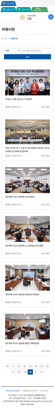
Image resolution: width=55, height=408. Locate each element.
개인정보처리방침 (12, 391)
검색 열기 (51, 17)
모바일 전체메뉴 (4, 17)
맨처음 (7, 366)
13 (30, 366)
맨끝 (41, 372)
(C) (17, 401)
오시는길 (43, 391)
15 (42, 366)
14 (36, 366)
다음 (36, 372)
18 (19, 372)
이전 (13, 366)
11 (19, 366)
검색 (27, 57)
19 (25, 372)
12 (25, 366)
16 (47, 366)
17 (13, 372)
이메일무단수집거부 (30, 391)
